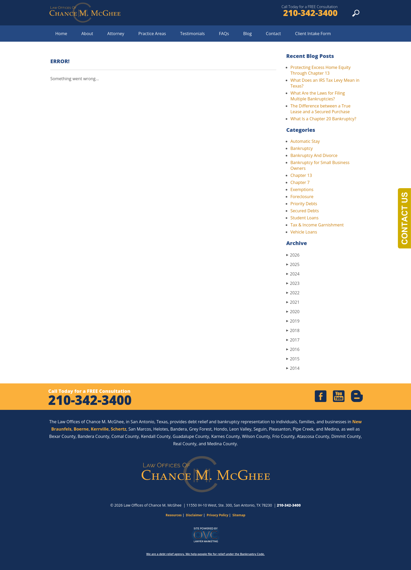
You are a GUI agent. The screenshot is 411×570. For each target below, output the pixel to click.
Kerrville (100, 429)
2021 (293, 302)
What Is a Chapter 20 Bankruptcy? (323, 119)
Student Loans (304, 218)
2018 (293, 330)
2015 (293, 358)
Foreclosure (301, 196)
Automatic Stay (305, 141)
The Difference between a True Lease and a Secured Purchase (320, 109)
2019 (293, 321)
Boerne (81, 429)
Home (61, 33)
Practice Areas (152, 33)
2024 (293, 273)
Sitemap (238, 515)
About (87, 33)
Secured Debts (304, 211)
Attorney (115, 33)
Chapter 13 (301, 175)
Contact (273, 33)
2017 (293, 339)
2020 (293, 311)
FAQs (224, 33)
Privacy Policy (217, 515)
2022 (293, 292)
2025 (293, 264)
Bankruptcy (301, 148)
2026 (293, 255)
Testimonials (192, 33)
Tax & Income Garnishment (317, 225)
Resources (174, 515)
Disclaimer (194, 515)
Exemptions (301, 189)
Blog (247, 33)
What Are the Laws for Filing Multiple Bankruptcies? (317, 96)
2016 (293, 349)
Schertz (118, 429)
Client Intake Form (313, 33)
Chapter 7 (300, 182)
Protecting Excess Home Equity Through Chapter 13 (320, 70)
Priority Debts (303, 204)
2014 (293, 368)
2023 (293, 283)
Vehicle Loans (303, 232)
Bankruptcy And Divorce (313, 155)
